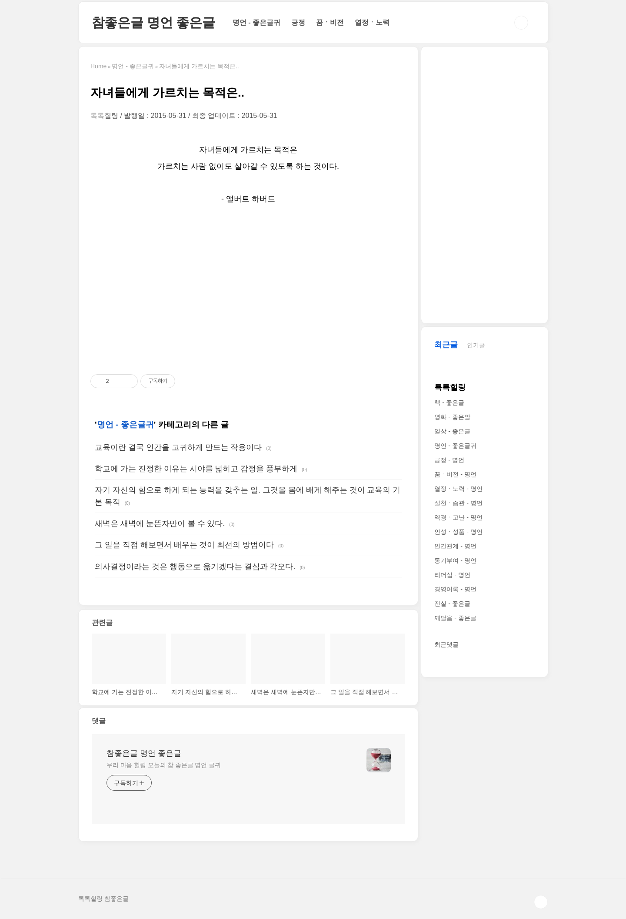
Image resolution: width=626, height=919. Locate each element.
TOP (541, 902)
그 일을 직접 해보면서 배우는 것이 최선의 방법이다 (184, 544)
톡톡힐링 (450, 387)
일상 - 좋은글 (452, 431)
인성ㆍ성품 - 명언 (458, 531)
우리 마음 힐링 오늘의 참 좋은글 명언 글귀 (164, 764)
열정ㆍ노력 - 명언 (458, 488)
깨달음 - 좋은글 (455, 617)
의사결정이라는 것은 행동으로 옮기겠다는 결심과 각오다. (195, 566)
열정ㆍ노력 (372, 22)
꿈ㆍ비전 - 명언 (455, 474)
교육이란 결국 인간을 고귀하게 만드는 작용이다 (178, 447)
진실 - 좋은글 (452, 603)
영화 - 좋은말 (452, 416)
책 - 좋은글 (449, 402)
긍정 (298, 22)
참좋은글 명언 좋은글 (153, 22)
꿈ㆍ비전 (330, 22)
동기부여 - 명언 (455, 560)
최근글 (446, 344)
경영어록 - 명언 (455, 589)
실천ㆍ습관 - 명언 (458, 503)
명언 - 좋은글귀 (256, 22)
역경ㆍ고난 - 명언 (458, 517)
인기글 (476, 345)
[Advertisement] (248, 290)
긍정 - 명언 (449, 459)
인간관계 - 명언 (455, 546)
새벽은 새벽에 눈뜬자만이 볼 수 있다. (160, 523)
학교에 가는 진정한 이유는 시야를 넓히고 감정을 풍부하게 (196, 468)
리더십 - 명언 (452, 574)
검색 (521, 22)
